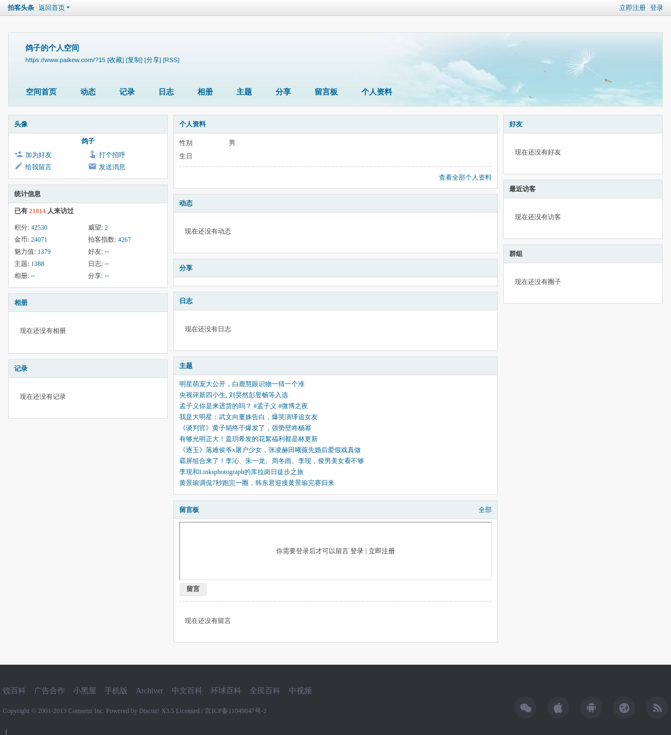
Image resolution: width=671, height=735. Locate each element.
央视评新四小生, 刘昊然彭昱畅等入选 (233, 395)
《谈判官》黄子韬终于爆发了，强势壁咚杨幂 (245, 428)
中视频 (300, 691)
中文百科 (187, 691)
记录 (127, 92)
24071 (39, 239)
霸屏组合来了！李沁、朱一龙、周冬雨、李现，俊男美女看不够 (271, 461)
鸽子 (88, 141)
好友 (515, 124)
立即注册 (632, 8)
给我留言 (38, 167)
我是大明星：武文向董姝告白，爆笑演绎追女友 (248, 417)
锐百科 (14, 691)
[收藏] (115, 59)
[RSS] (171, 59)
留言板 (326, 92)
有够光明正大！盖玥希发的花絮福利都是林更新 (248, 439)
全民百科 (265, 691)
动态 (88, 92)
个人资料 (376, 92)
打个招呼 (112, 155)
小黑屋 (84, 691)
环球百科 (226, 691)
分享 (283, 92)
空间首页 (41, 92)
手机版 (116, 691)
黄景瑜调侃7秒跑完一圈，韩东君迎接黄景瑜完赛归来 (256, 483)
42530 (39, 227)
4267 (124, 239)
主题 (244, 92)
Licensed (188, 711)
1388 (37, 264)
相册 (205, 92)
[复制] (134, 59)
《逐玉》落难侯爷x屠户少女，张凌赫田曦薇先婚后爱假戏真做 (270, 450)
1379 (44, 251)
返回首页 (51, 8)
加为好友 (38, 155)
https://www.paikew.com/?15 (65, 59)
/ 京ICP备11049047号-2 (234, 711)
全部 (485, 510)
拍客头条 (21, 8)
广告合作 (49, 691)
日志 (166, 92)
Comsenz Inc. (87, 711)
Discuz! (149, 711)
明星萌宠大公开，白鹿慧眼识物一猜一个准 (242, 384)
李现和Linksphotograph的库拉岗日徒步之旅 (241, 472)
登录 (656, 8)
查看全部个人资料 (465, 177)
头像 (21, 124)
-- (107, 251)
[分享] (152, 59)
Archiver (149, 691)
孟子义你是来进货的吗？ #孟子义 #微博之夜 (243, 406)
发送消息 (112, 167)
